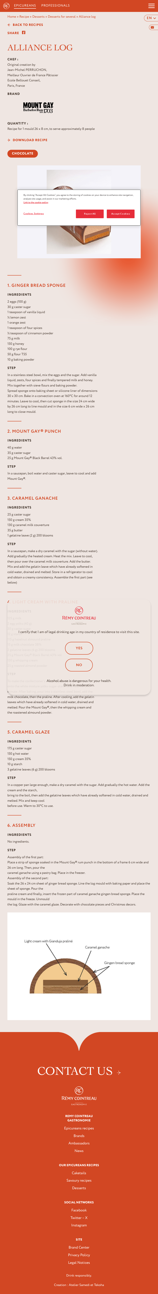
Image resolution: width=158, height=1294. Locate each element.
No (79, 665)
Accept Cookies (120, 214)
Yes (79, 648)
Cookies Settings (33, 213)
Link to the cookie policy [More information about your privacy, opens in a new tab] (35, 202)
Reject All (90, 214)
